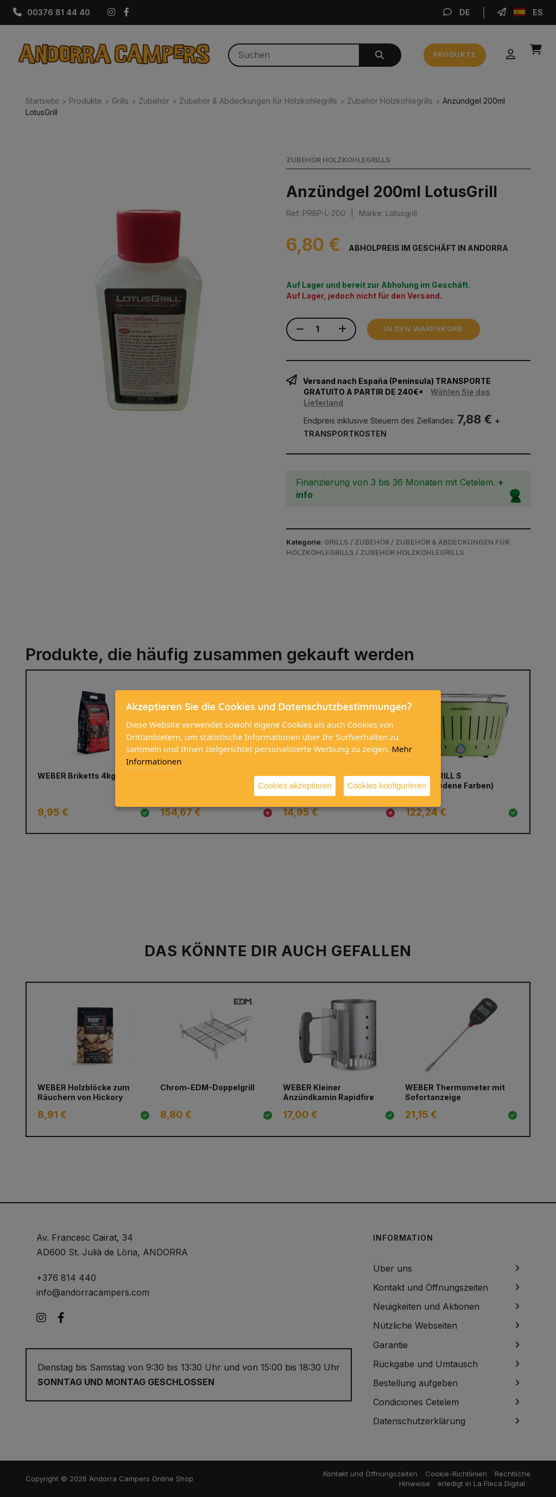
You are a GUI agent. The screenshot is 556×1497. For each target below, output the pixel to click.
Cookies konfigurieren (387, 785)
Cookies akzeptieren (295, 785)
